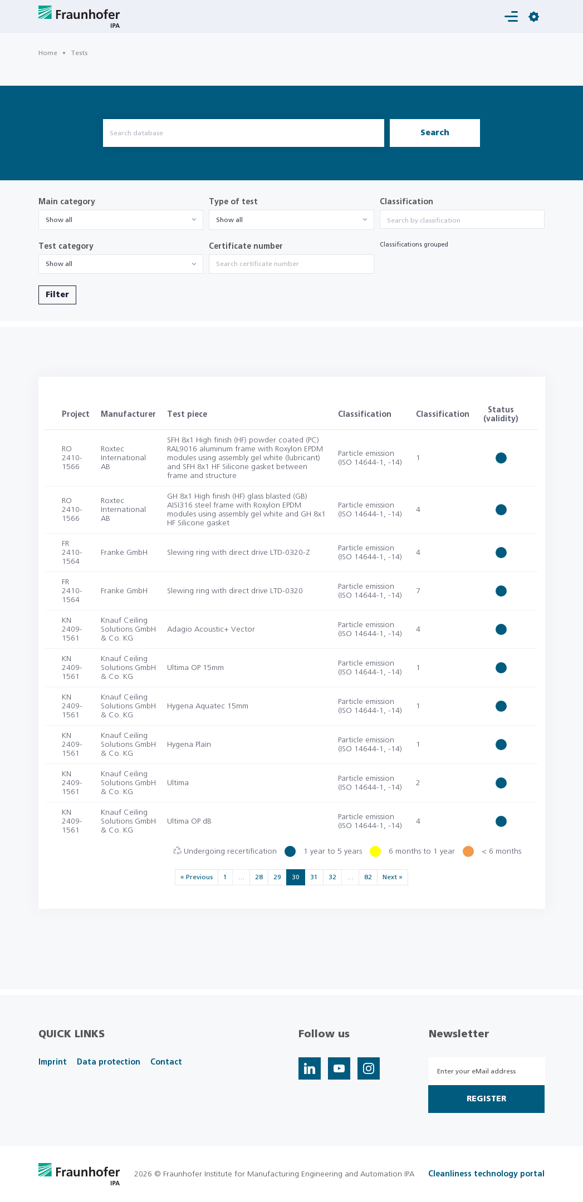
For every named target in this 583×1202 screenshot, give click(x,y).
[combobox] (121, 220)
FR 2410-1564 (72, 552)
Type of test (233, 202)
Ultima (178, 783)
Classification (406, 202)
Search (434, 133)
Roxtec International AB (123, 458)
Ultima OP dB (189, 821)
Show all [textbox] (59, 219)
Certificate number (246, 246)
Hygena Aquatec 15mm (207, 706)
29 (277, 877)
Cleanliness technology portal (486, 1174)
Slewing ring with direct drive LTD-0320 (235, 591)
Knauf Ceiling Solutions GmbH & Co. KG (128, 629)
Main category (66, 202)
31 (314, 877)
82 (368, 877)
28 (259, 877)
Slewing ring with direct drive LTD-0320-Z (238, 552)
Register (486, 1099)
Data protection (108, 1062)
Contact (166, 1062)
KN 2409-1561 (72, 629)
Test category (66, 246)
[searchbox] (462, 220)
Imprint (52, 1062)
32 (332, 877)
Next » (393, 877)
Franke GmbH (124, 552)
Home (47, 53)
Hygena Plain (189, 744)
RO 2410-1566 (72, 458)
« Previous (196, 877)
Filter (57, 295)
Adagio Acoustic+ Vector (211, 629)
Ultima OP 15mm (195, 668)
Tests (79, 53)
